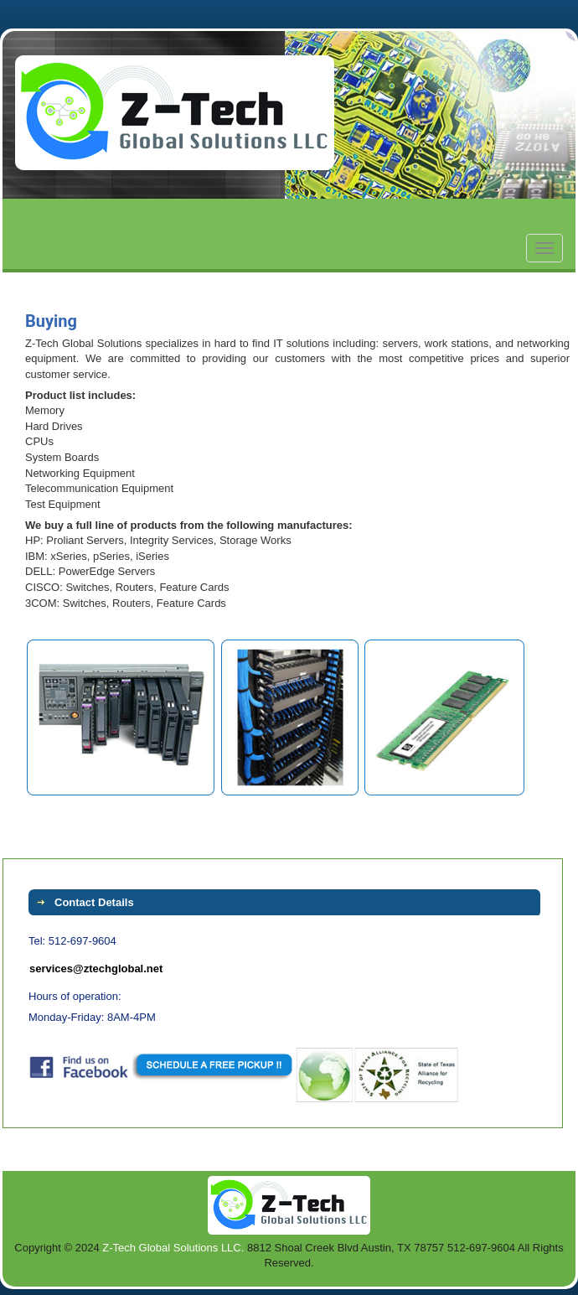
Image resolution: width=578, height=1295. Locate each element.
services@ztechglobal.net (96, 968)
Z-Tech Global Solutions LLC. (173, 1247)
